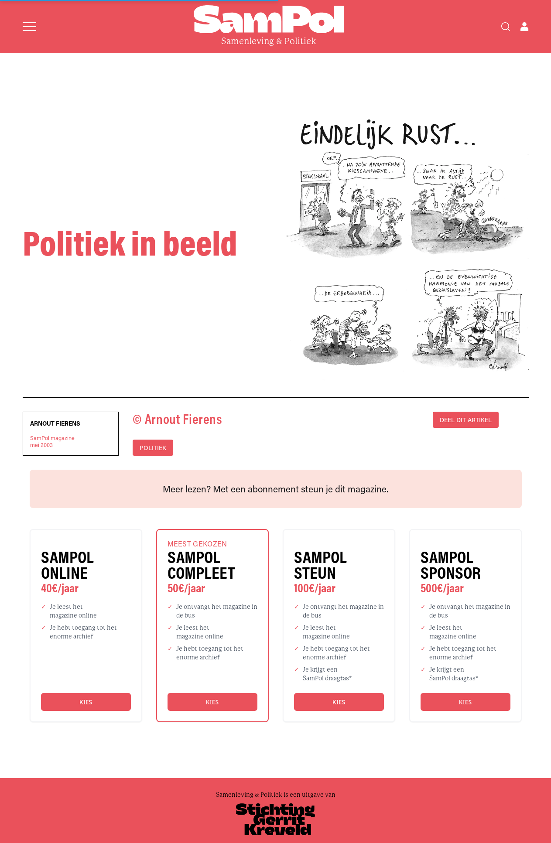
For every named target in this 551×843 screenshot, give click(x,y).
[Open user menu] (524, 26)
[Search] (505, 26)
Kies (85, 702)
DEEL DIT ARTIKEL (466, 420)
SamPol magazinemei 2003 (52, 441)
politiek (153, 448)
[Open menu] (29, 26)
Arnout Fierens (55, 423)
